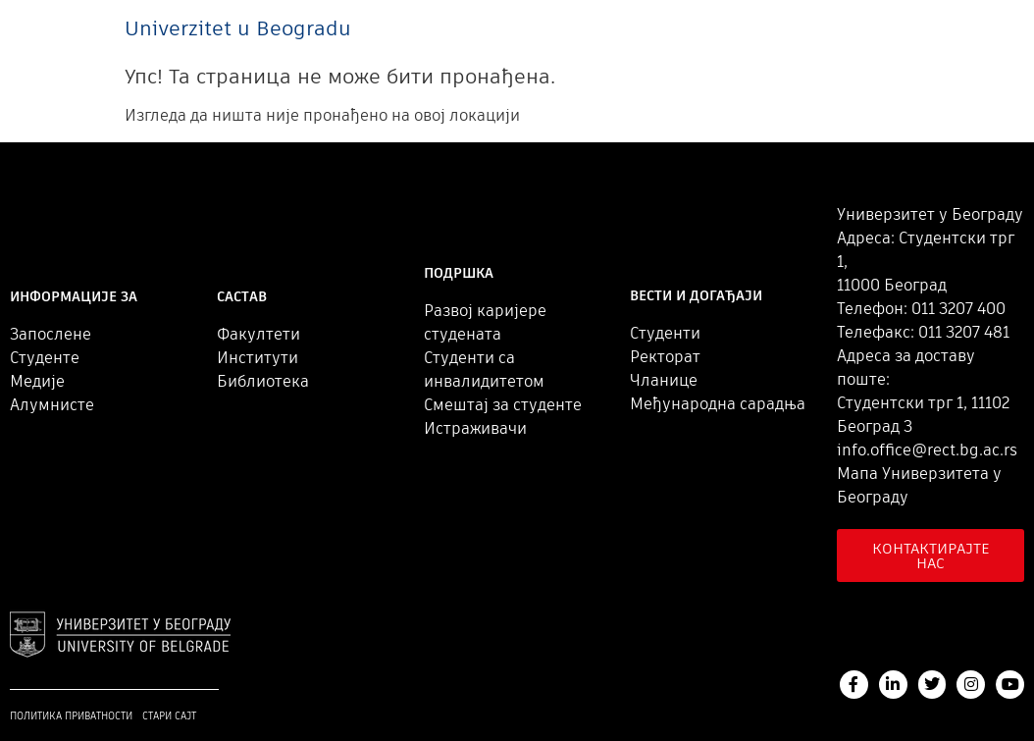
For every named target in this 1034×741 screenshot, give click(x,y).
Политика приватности (71, 716)
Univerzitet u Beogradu (238, 28)
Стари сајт (169, 716)
